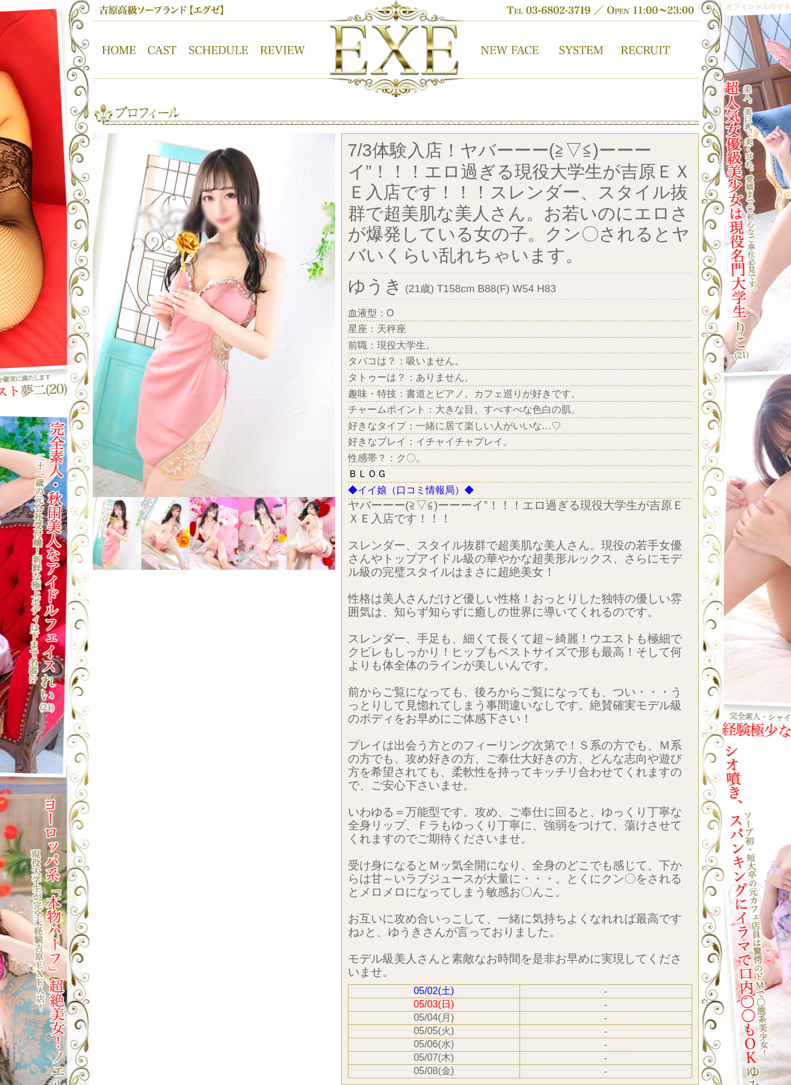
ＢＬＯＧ (367, 474)
